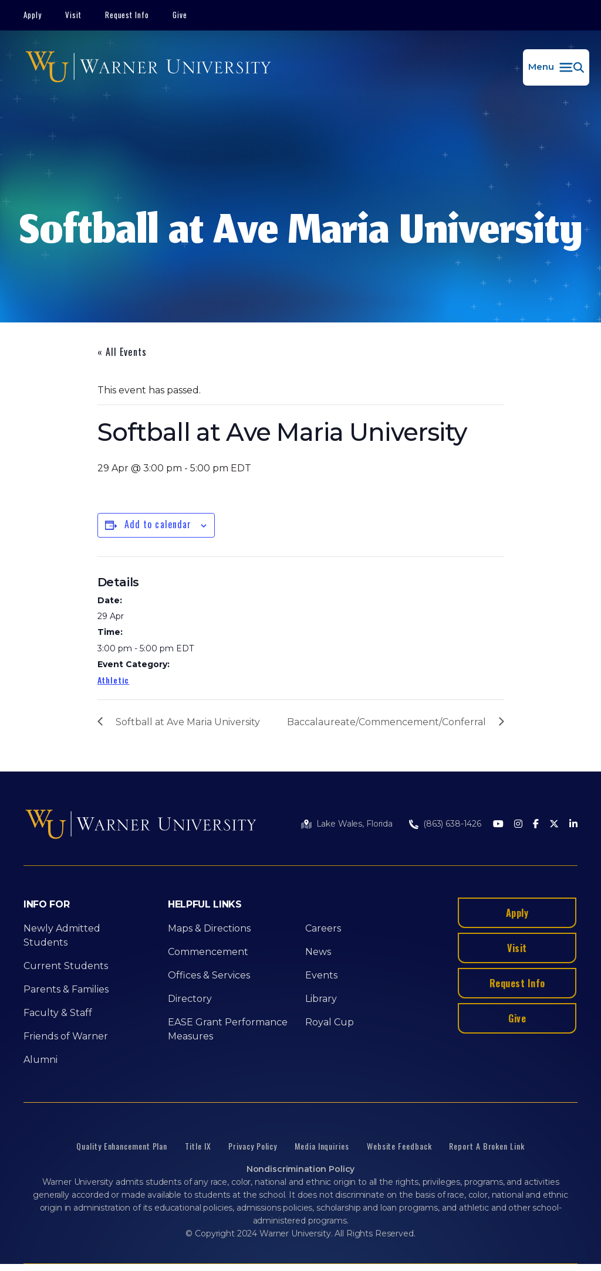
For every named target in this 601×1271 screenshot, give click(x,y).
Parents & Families (66, 989)
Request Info (127, 15)
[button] (556, 67)
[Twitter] (554, 824)
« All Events (122, 352)
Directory (190, 998)
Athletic (113, 680)
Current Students (65, 965)
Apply (32, 15)
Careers (323, 928)
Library (321, 998)
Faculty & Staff (57, 1012)
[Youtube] (498, 824)
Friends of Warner (65, 1036)
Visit (73, 15)
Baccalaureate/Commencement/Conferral (386, 722)
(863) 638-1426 (452, 823)
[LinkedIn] (573, 824)
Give (180, 15)
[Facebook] (536, 824)
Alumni (40, 1059)
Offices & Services (209, 975)
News (318, 951)
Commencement (208, 951)
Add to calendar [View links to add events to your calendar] (158, 524)
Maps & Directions (209, 928)
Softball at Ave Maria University (188, 722)
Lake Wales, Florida (354, 823)
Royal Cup (329, 1022)
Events (321, 975)
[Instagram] (518, 824)
